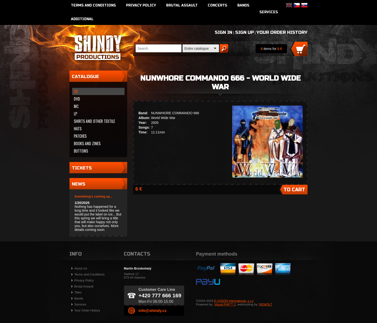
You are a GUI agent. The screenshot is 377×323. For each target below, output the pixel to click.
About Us (80, 268)
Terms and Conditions (93, 5)
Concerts (217, 5)
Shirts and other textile (94, 121)
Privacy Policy (141, 5)
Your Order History (282, 32)
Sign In (223, 32)
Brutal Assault (182, 5)
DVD (77, 99)
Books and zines (87, 143)
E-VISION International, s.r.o (233, 301)
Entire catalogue (196, 48)
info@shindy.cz (152, 311)
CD (76, 91)
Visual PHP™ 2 (225, 304)
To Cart (294, 190)
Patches (80, 136)
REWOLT (265, 304)
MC (76, 106)
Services (268, 12)
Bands (243, 5)
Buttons (81, 151)
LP (75, 114)
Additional (82, 19)
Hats (78, 129)
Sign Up (244, 32)
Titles (78, 292)
